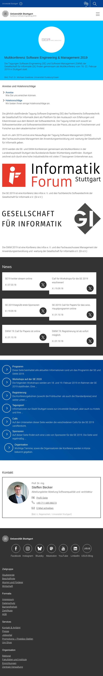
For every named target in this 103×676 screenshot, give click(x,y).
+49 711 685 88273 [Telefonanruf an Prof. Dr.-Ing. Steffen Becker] (46, 502)
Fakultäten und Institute (14, 659)
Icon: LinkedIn (75, 548)
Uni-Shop (7, 642)
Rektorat (6, 655)
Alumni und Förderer (12, 582)
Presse (5, 631)
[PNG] (51, 175)
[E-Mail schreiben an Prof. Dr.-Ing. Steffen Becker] (43, 508)
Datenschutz (8, 603)
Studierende (8, 574)
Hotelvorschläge (14, 100)
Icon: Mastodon (51, 548)
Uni (10, 3)
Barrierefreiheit (9, 606)
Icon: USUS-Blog (87, 548)
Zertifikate (7, 610)
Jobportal (7, 634)
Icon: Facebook (16, 548)
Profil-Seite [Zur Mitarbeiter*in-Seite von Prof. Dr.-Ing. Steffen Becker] (42, 497)
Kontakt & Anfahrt (11, 627)
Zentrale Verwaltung (12, 666)
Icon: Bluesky (39, 548)
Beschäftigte (8, 578)
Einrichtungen (9, 663)
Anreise (9, 92)
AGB (4, 614)
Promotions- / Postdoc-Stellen (17, 638)
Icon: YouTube (63, 548)
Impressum (8, 599)
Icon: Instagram (27, 548)
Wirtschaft (7, 586)
